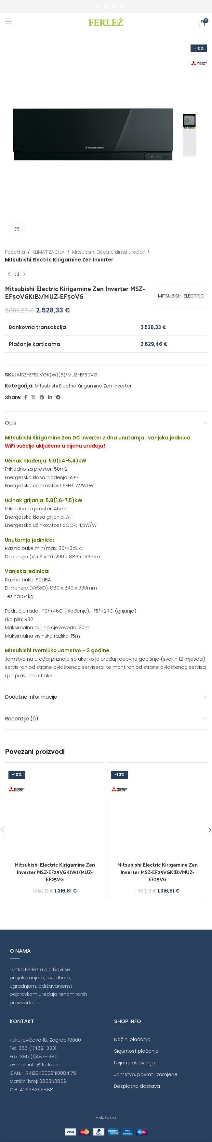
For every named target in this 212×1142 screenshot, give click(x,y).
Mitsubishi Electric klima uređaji (108, 251)
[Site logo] (106, 22)
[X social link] (97, 6)
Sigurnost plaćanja (136, 1050)
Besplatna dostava (137, 1086)
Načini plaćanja (132, 1039)
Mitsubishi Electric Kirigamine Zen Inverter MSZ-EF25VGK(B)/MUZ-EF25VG (157, 872)
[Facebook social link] (89, 6)
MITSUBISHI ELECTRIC (181, 295)
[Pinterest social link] (106, 6)
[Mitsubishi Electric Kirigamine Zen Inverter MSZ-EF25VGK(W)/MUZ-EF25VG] (54, 812)
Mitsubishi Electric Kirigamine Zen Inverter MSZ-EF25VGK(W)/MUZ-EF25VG (55, 872)
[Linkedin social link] (114, 6)
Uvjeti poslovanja (134, 1062)
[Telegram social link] (122, 6)
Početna (15, 251)
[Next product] (24, 274)
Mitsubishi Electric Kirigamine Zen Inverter (59, 259)
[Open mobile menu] (8, 23)
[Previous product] (9, 274)
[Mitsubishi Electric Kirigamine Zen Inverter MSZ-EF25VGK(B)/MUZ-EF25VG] (157, 812)
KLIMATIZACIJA (49, 251)
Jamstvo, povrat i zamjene (146, 1074)
